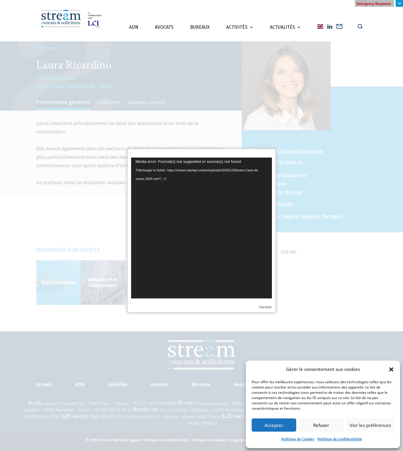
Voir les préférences (370, 425)
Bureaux (200, 30)
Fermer (265, 307)
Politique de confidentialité (339, 439)
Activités (237, 30)
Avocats (164, 30)
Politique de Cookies (297, 439)
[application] (201, 228)
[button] (391, 369)
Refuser (321, 425)
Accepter (274, 425)
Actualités (282, 30)
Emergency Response (373, 4)
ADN (133, 30)
